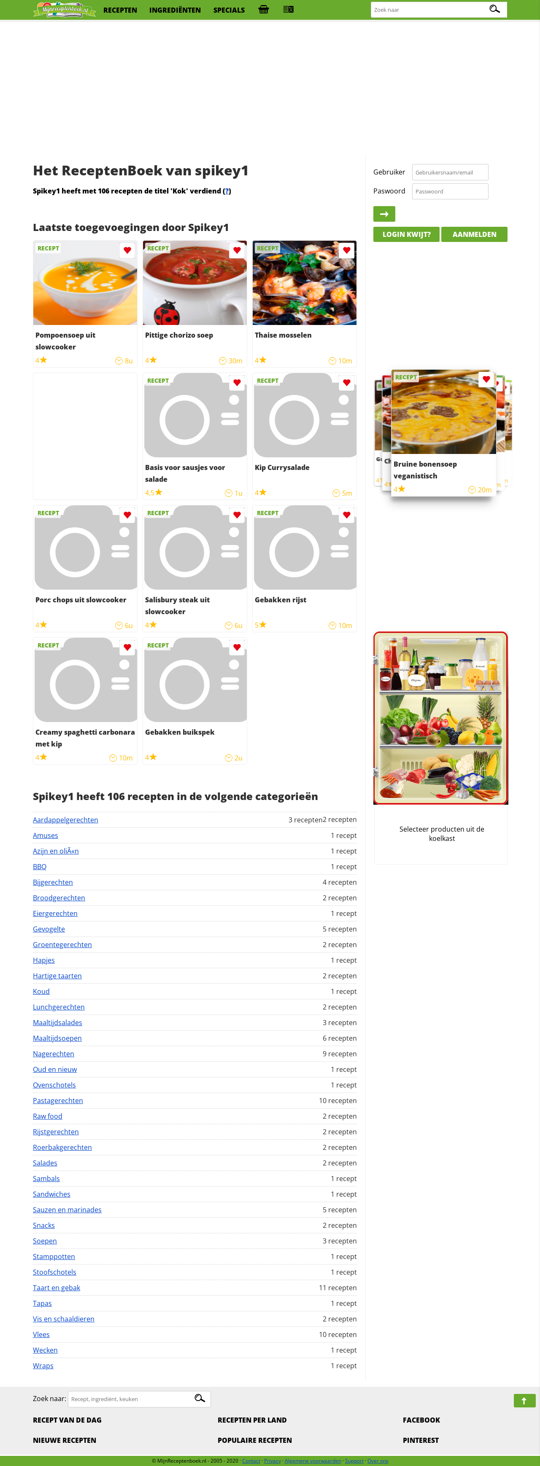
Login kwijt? (407, 234)
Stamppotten (54, 1256)
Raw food (47, 1116)
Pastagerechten (58, 1100)
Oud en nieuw (55, 1069)
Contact (251, 1460)
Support (354, 1460)
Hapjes (44, 960)
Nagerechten (53, 1053)
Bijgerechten (53, 882)
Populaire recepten (255, 1440)
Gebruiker (389, 172)
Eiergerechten (55, 913)
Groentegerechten (62, 944)
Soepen (45, 1241)
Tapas (42, 1303)
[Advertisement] (270, 89)
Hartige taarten (57, 975)
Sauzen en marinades (67, 1209)
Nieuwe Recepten (64, 1440)
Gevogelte (49, 929)
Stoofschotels (54, 1272)
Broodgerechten (59, 897)
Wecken (45, 1350)
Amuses (45, 835)
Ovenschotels (54, 1085)
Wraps (43, 1365)
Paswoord (389, 191)
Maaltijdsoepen (57, 1038)
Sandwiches (51, 1194)
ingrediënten (175, 10)
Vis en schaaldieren (63, 1319)
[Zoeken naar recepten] (439, 10)
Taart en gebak (56, 1287)
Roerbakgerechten (62, 1147)
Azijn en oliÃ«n (56, 851)
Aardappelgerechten (65, 819)
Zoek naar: (49, 1398)
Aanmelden (475, 234)
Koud (41, 991)
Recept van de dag (67, 1420)
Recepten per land (252, 1420)
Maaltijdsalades (57, 1022)
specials (229, 10)
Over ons (378, 1460)
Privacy (272, 1460)
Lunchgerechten (59, 1007)
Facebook (421, 1420)
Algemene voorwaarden (313, 1460)
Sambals (46, 1178)
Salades (45, 1163)
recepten (120, 10)
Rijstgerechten (56, 1131)
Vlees (41, 1334)
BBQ (39, 866)
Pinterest (421, 1440)
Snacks (44, 1225)
